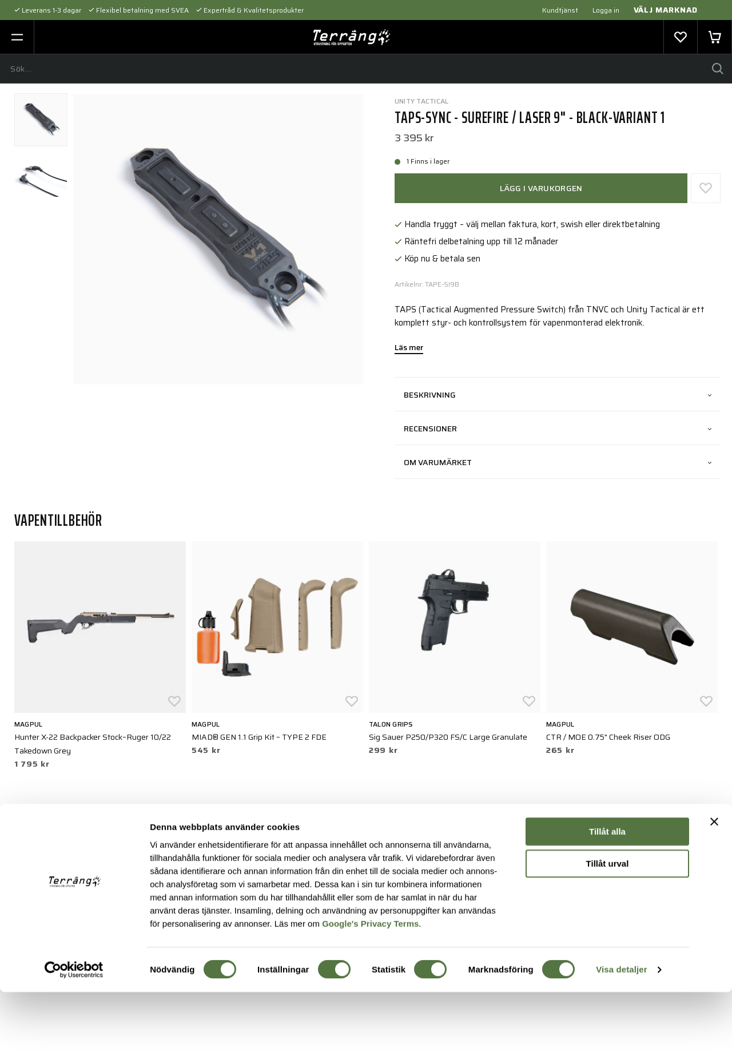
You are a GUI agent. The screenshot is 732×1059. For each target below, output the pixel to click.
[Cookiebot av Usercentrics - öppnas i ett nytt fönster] (74, 1036)
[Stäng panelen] (714, 889)
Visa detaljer (621, 1036)
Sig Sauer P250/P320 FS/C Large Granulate (448, 737)
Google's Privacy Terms (370, 990)
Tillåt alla (607, 898)
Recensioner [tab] (557, 428)
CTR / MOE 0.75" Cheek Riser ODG (608, 737)
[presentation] (40, 119)
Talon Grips (391, 724)
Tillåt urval (607, 930)
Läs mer (409, 348)
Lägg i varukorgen (541, 188)
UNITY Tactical (421, 101)
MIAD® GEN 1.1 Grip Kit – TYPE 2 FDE (259, 737)
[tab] (41, 120)
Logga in (605, 10)
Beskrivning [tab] (557, 394)
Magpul (28, 724)
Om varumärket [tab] (557, 462)
